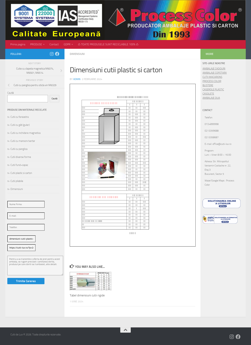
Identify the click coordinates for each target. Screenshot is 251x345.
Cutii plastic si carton (21, 173)
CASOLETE (208, 93)
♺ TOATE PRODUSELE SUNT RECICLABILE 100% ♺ (108, 44)
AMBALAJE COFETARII (215, 72)
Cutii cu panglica (18, 149)
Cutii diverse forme (20, 157)
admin (76, 79)
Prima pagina (17, 44)
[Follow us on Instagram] (52, 54)
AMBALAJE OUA (211, 97)
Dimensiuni (77, 54)
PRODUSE (36, 44)
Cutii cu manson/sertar (22, 141)
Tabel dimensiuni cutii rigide (87, 295)
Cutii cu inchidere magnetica (25, 133)
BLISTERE (208, 85)
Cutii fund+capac (19, 165)
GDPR (67, 44)
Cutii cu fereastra (19, 116)
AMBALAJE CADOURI (214, 68)
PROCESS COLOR (212, 81)
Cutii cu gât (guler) (20, 125)
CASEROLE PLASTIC (213, 89)
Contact (54, 44)
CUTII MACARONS (212, 77)
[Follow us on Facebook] (57, 54)
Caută (10, 92)
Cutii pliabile (16, 181)
